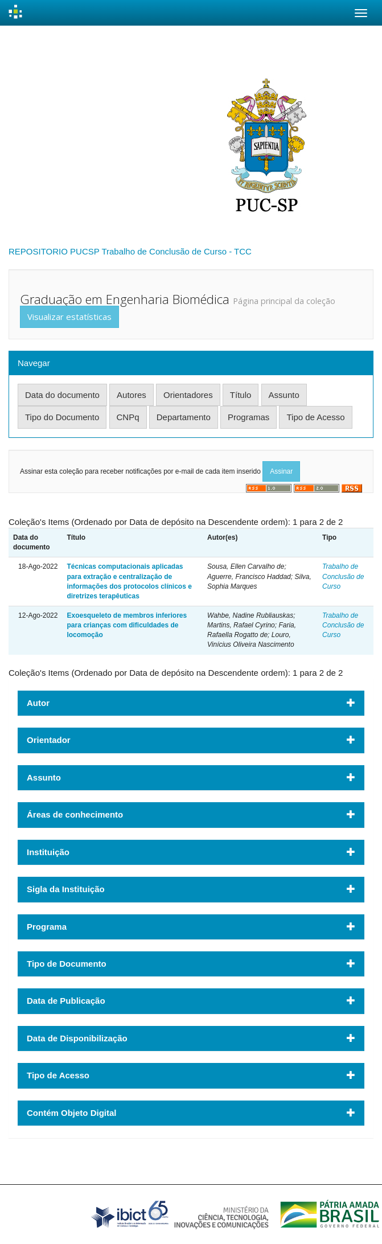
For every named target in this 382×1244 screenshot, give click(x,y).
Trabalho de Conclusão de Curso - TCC (176, 251)
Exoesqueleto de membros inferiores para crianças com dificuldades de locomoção (127, 625)
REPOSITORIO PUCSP (54, 251)
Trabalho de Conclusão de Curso (343, 576)
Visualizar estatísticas (69, 316)
